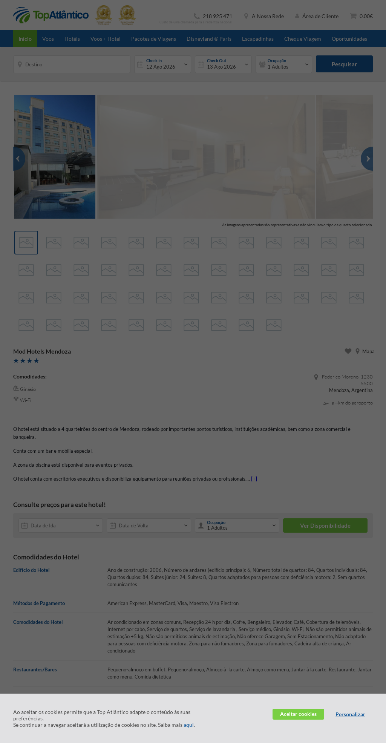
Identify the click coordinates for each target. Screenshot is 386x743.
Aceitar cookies (298, 714)
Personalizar (350, 714)
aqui (189, 725)
